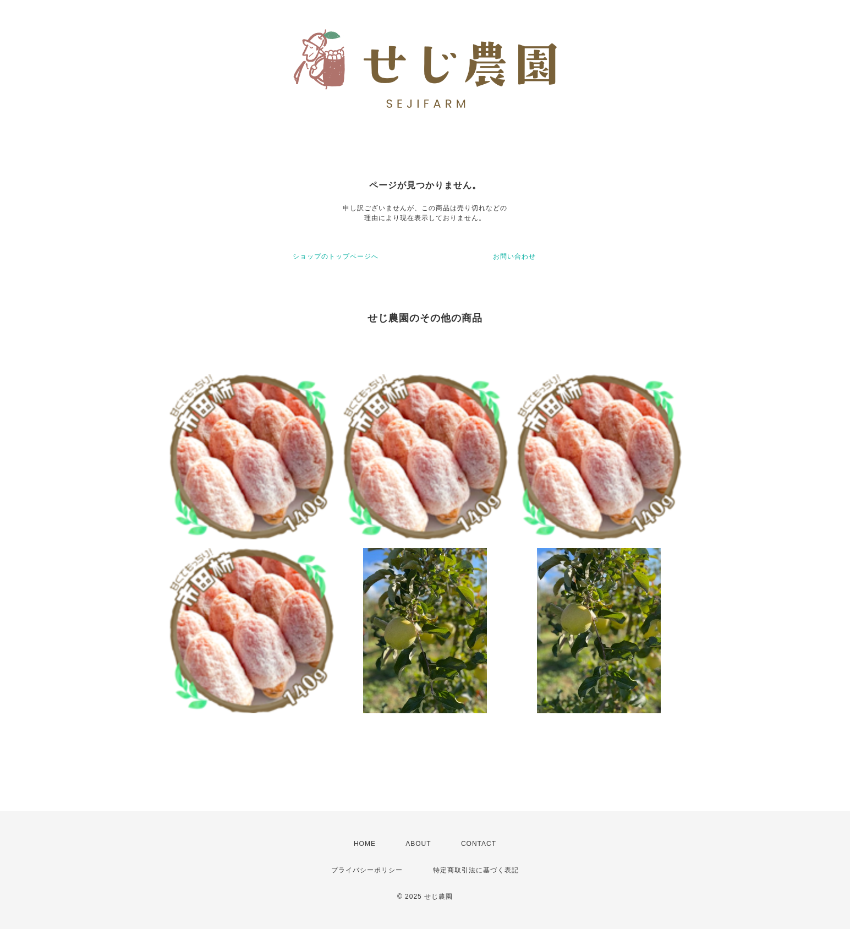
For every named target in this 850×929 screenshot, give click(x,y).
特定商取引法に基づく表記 (476, 870)
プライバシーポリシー (367, 870)
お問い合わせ (514, 256)
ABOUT (418, 844)
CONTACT (478, 844)
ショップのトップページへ (336, 256)
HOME (365, 844)
